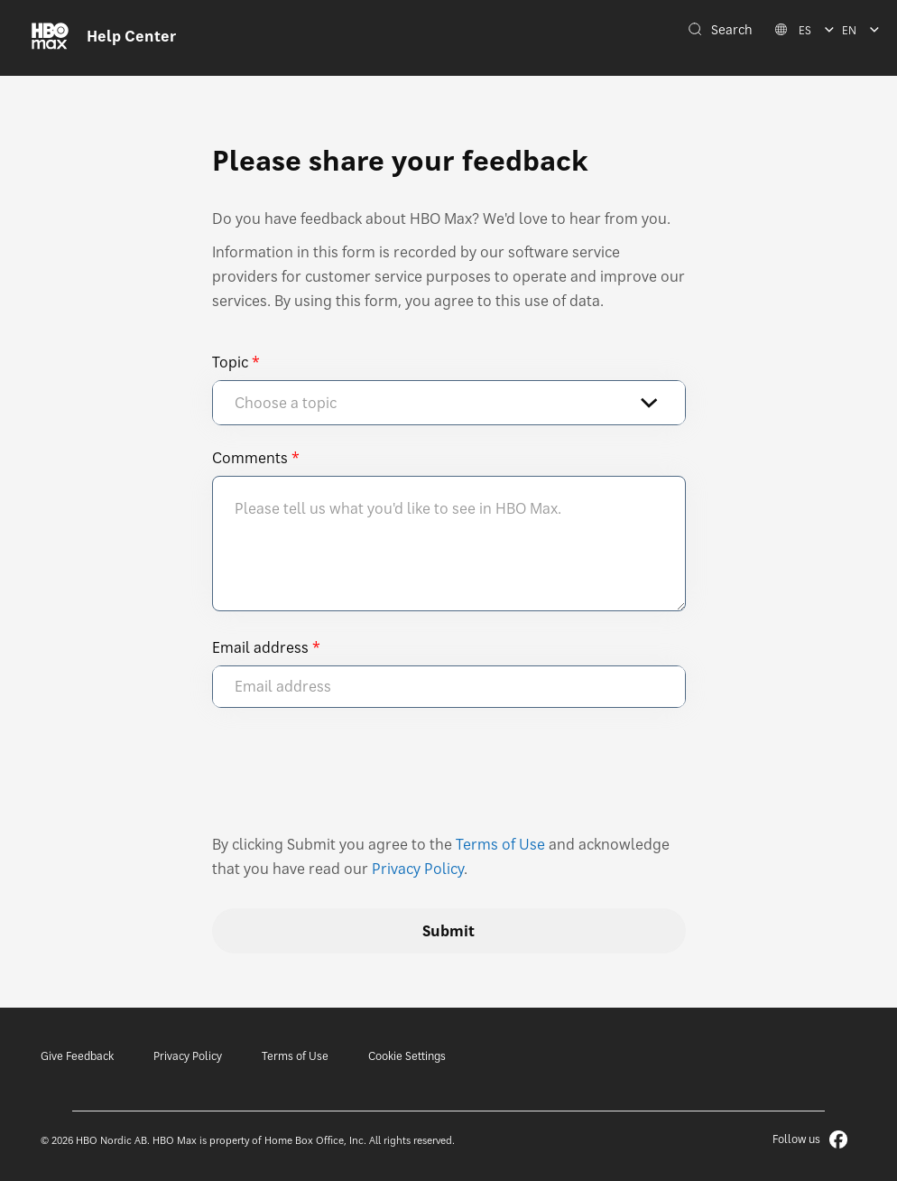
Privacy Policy (418, 869)
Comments (250, 458)
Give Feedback (77, 1056)
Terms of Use (500, 844)
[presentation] (349, 779)
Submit (448, 931)
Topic (230, 362)
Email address (260, 647)
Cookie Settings (407, 1056)
